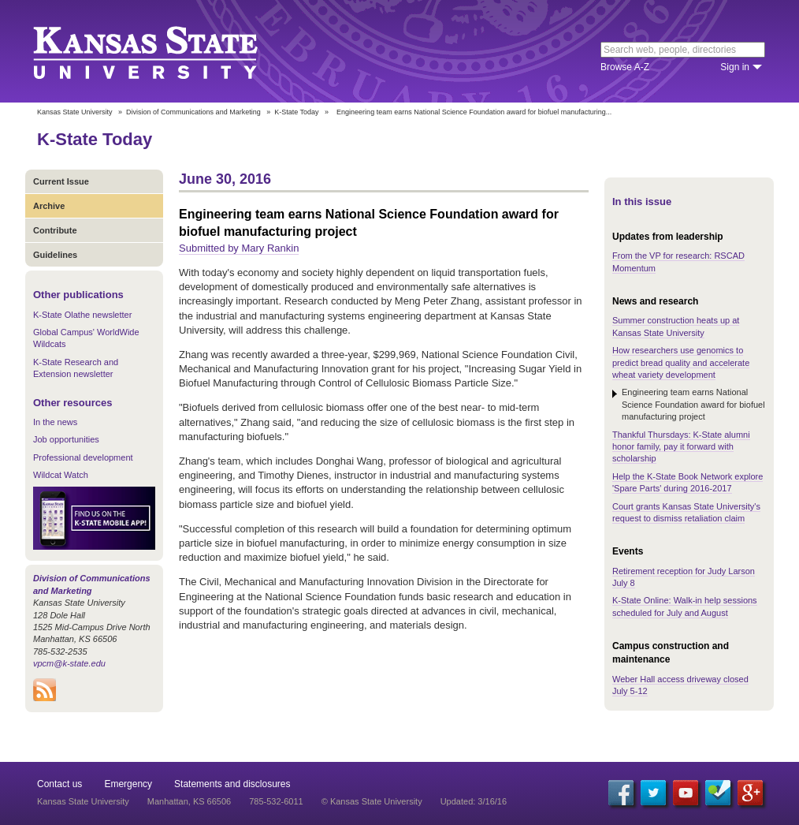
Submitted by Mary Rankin (239, 248)
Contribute (55, 230)
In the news (55, 422)
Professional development (83, 457)
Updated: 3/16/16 (473, 801)
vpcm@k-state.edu (69, 663)
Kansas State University (165, 51)
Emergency (128, 784)
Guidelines (55, 254)
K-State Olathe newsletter (82, 314)
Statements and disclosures (232, 784)
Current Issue (61, 181)
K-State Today (296, 112)
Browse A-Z (624, 67)
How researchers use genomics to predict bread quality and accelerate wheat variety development (680, 362)
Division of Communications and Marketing (193, 112)
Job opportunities (66, 439)
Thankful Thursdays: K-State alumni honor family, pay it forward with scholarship (681, 447)
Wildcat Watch (60, 475)
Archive (49, 206)
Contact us (59, 784)
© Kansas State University (371, 801)
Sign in (734, 67)
